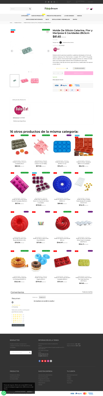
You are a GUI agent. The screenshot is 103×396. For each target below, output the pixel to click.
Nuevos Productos (38, 15)
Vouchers (69, 382)
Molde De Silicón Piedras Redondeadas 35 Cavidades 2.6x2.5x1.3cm (83, 201)
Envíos (75, 19)
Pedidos (69, 376)
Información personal (72, 375)
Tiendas (40, 384)
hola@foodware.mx (43, 355)
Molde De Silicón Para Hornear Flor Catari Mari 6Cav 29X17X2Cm (84, 279)
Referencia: (56, 45)
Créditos (69, 378)
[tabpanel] (30, 51)
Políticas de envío (20, 391)
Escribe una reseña (18, 325)
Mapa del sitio (41, 382)
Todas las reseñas (87, 292)
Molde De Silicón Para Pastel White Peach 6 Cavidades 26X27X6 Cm (83, 240)
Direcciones (70, 380)
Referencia (16, 117)
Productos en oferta (15, 375)
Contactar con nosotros (44, 380)
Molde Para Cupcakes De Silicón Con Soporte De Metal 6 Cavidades (41, 201)
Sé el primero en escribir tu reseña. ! (44, 301)
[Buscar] (21, 8)
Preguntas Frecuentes (54, 15)
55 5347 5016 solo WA (43, 354)
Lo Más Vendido (69, 15)
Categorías (25, 15)
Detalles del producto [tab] (19, 99)
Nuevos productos (14, 376)
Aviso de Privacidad (43, 376)
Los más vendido (14, 378)
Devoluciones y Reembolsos (61, 19)
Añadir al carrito (78, 73)
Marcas (79, 15)
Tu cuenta (71, 371)
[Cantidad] (58, 73)
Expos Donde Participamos (34, 19)
